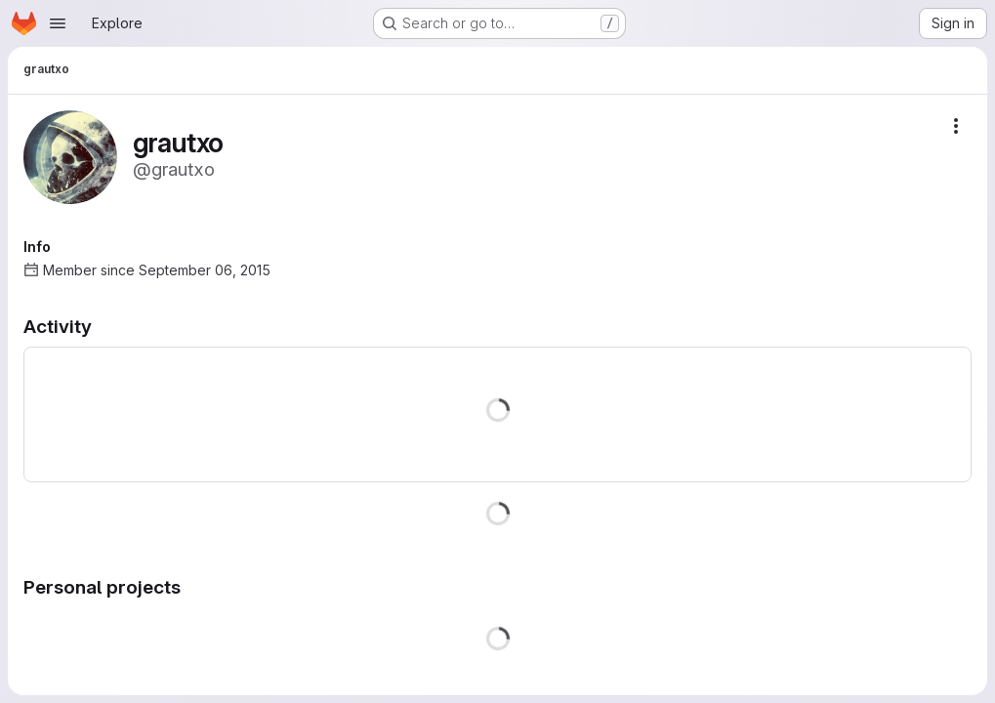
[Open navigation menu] (57, 23)
